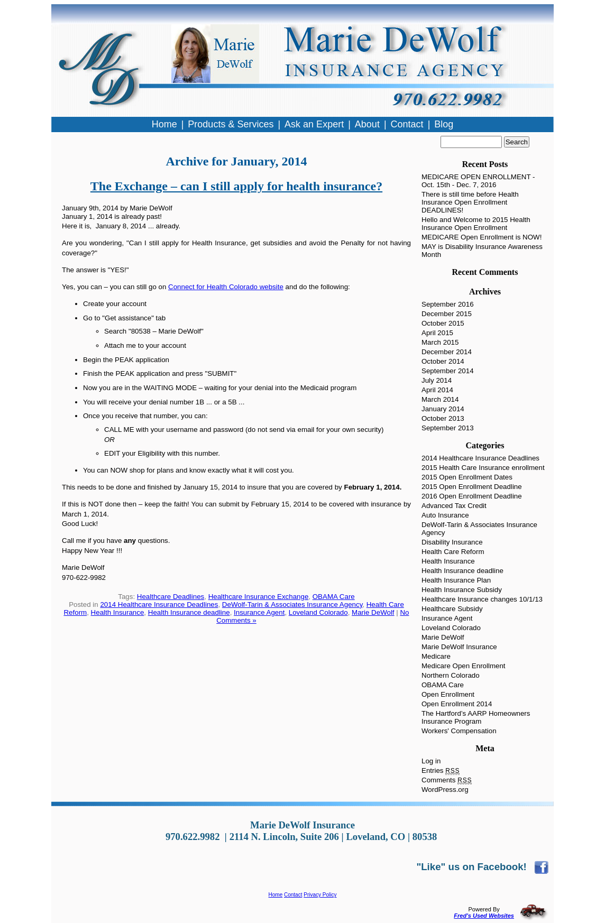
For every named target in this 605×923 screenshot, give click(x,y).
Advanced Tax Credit (454, 506)
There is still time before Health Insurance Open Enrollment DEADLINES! (470, 202)
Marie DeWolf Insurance (459, 647)
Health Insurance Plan (456, 580)
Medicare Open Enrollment (463, 666)
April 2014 (437, 390)
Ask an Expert (314, 124)
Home (276, 895)
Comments (446, 780)
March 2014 (440, 399)
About (367, 124)
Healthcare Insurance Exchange (258, 597)
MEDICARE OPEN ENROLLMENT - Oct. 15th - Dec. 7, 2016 (478, 181)
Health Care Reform (452, 552)
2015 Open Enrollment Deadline (471, 487)
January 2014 (442, 409)
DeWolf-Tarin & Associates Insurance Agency (292, 604)
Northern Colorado (450, 675)
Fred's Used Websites (484, 915)
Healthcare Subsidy (452, 609)
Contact (293, 895)
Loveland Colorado (318, 612)
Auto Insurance (445, 515)
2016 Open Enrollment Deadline (471, 496)
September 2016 (447, 304)
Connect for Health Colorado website (225, 287)
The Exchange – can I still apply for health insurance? (236, 186)
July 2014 (436, 380)
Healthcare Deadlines (170, 597)
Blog (443, 124)
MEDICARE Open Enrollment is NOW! (481, 237)
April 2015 (437, 333)
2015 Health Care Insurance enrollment (483, 468)
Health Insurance (117, 612)
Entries (440, 770)
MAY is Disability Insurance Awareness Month (482, 251)
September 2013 (447, 428)
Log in (431, 761)
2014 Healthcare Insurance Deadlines (159, 604)
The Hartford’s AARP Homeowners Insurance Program (475, 717)
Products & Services (230, 124)
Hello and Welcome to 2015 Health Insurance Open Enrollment (475, 224)
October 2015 (442, 323)
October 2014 (442, 361)
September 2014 (447, 371)
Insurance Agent (259, 612)
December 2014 (446, 352)
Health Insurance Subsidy (461, 590)
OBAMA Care (334, 597)
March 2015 (440, 342)
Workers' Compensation (459, 731)
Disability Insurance (452, 542)
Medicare (436, 656)
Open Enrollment (447, 694)
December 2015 (446, 314)
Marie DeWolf (373, 612)
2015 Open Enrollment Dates (466, 477)
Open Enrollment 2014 (456, 704)
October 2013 (442, 418)
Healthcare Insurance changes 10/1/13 (482, 599)
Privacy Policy (320, 895)
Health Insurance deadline (189, 612)
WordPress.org (445, 789)
